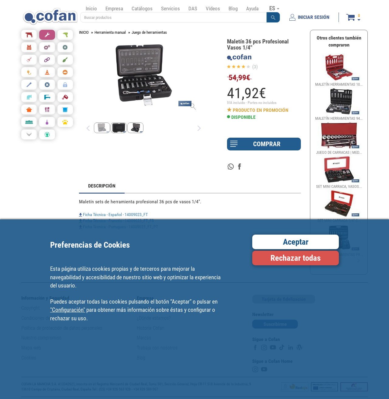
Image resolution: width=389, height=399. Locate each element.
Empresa (114, 8)
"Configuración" (67, 309)
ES (274, 8)
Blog (233, 8)
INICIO (84, 32)
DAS (192, 8)
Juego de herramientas (149, 32)
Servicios (170, 8)
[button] (273, 17)
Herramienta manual (110, 32)
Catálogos (142, 8)
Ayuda (252, 8)
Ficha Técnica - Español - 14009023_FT (113, 214)
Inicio (91, 8)
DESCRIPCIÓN (101, 186)
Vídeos (213, 8)
